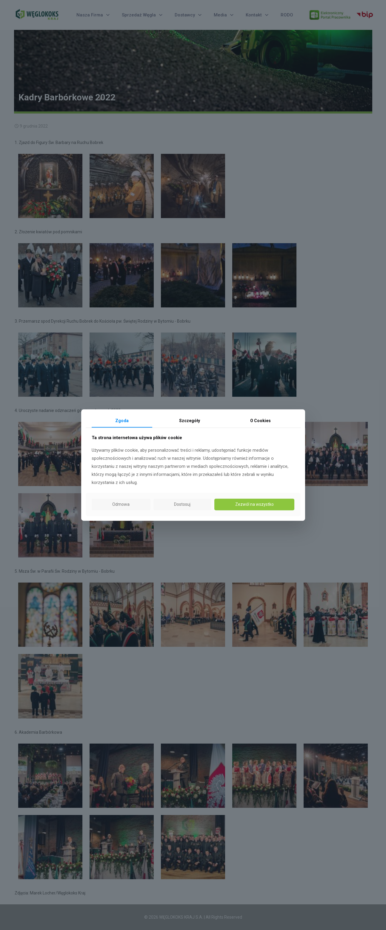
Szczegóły (189, 420)
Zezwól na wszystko (254, 504)
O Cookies (260, 420)
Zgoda (122, 420)
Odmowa (121, 504)
